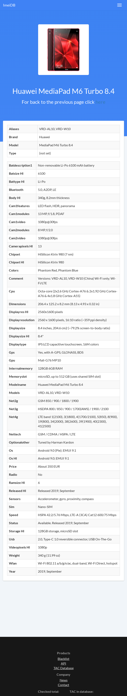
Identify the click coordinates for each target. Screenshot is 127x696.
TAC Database (64, 668)
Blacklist (63, 659)
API (63, 663)
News (64, 680)
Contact (63, 685)
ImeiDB (9, 5)
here (100, 102)
